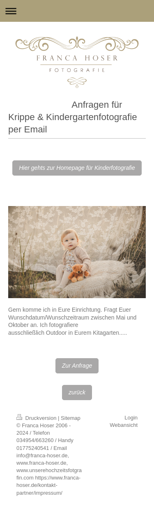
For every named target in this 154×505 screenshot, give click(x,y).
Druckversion (37, 418)
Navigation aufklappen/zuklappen (77, 11)
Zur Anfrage (77, 365)
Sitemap (70, 418)
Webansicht (124, 425)
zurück (77, 392)
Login (131, 418)
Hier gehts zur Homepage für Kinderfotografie (77, 167)
